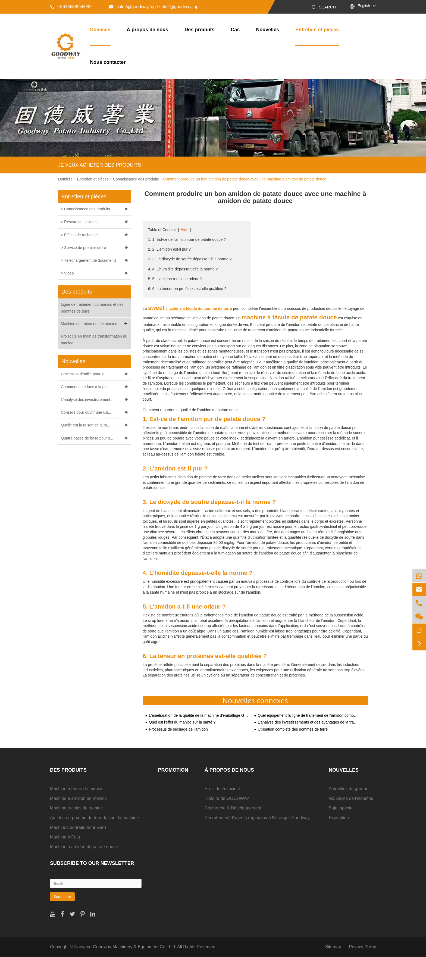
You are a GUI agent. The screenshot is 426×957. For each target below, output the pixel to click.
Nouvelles (267, 29)
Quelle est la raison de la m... (85, 425)
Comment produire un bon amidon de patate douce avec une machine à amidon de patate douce (244, 179)
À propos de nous (147, 29)
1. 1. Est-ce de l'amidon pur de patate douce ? (187, 239)
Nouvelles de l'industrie (351, 798)
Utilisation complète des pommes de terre (293, 729)
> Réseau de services (79, 222)
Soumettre (62, 896)
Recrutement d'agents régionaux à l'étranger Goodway (257, 817)
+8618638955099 (71, 6)
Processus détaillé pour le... (84, 374)
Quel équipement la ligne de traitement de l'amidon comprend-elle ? (308, 715)
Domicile (100, 29)
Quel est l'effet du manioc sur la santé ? (182, 722)
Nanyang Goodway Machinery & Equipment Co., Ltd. (125, 946)
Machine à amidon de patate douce (84, 846)
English (364, 6)
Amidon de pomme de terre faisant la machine (94, 817)
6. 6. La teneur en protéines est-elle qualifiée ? (187, 288)
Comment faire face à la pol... (86, 387)
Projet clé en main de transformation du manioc (94, 339)
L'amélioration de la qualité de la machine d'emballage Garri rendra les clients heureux (199, 715)
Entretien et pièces (317, 29)
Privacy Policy (362, 946)
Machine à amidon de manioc (78, 798)
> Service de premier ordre (83, 247)
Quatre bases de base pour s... (87, 438)
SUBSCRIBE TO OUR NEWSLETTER (92, 863)
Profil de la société (222, 788)
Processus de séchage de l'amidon (178, 729)
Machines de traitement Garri (78, 827)
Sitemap (333, 946)
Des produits (199, 29)
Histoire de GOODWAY (227, 798)
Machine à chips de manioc (76, 808)
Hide (185, 229)
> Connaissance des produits (85, 209)
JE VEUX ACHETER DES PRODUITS (99, 165)
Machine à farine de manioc (77, 788)
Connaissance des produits (136, 179)
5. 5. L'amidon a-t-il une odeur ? (175, 279)
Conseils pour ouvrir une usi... (86, 412)
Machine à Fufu (65, 837)
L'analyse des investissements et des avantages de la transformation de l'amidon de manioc (308, 722)
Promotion (173, 770)
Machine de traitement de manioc (95, 323)
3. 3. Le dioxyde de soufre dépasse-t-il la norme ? (189, 259)
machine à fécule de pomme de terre (199, 308)
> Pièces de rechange (79, 235)
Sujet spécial (341, 808)
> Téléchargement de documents (89, 260)
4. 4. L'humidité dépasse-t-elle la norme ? (183, 269)
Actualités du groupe (348, 788)
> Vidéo (67, 273)
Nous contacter (108, 62)
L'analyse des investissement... (87, 399)
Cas (235, 29)
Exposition (339, 817)
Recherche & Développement (233, 808)
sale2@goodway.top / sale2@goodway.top (153, 6)
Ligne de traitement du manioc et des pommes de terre (92, 307)
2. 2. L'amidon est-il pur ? (169, 249)
